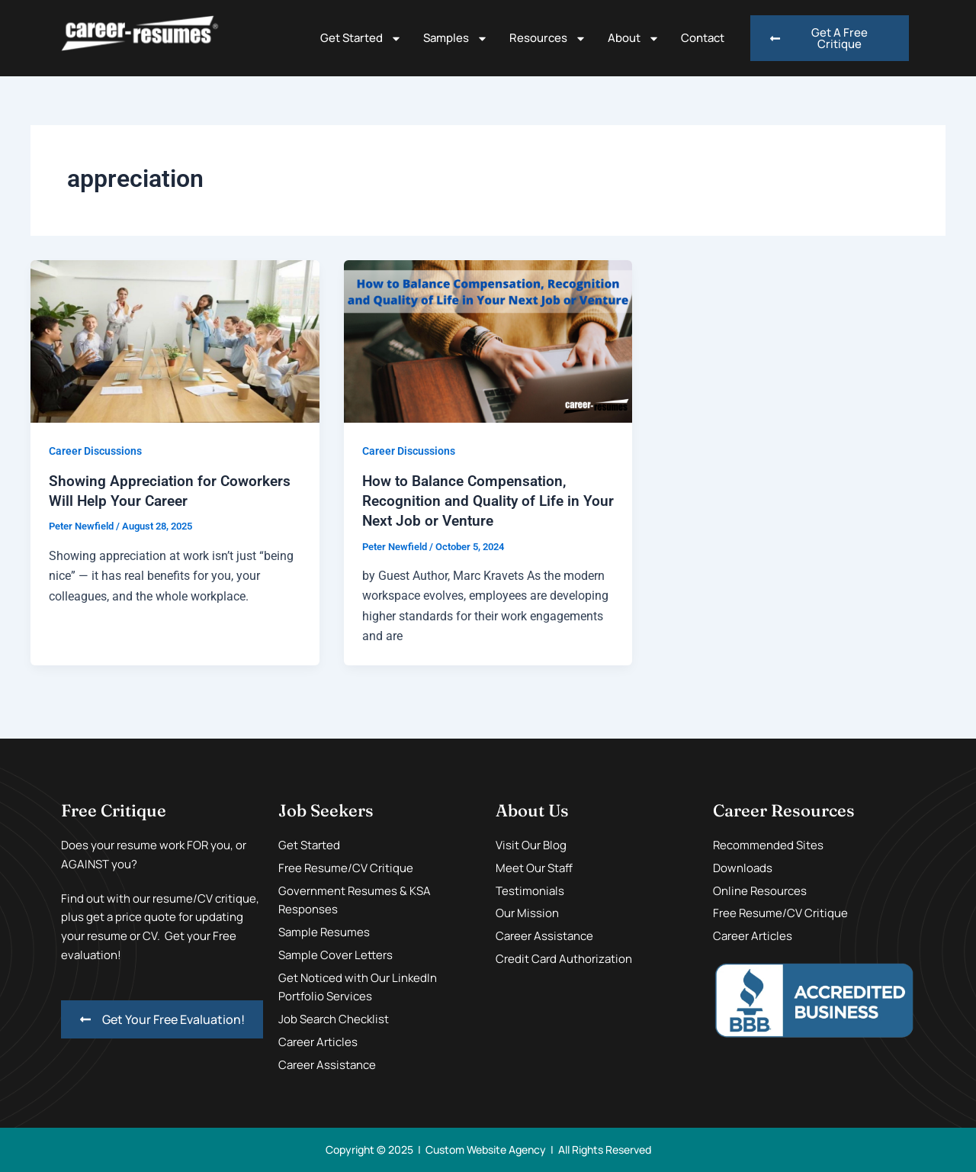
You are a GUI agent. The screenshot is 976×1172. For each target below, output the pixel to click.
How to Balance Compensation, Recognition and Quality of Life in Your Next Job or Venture (474, 501)
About (634, 38)
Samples (455, 38)
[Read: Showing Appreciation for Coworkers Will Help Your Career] (174, 340)
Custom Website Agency (485, 1149)
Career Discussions (95, 451)
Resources (547, 38)
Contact (702, 38)
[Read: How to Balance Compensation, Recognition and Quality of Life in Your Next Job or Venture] (488, 340)
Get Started (361, 38)
